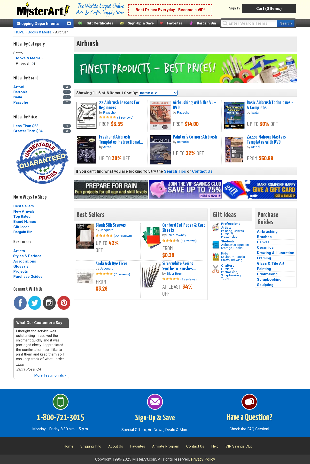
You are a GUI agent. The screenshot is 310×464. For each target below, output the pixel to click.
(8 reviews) (188, 241)
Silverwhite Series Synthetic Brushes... (179, 266)
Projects (20, 271)
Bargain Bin (206, 23)
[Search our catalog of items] (285, 23)
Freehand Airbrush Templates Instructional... (121, 140)
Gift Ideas (21, 227)
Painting (226, 231)
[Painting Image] (215, 227)
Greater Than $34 (28, 131)
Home (68, 446)
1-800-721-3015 (60, 417)
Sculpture (227, 257)
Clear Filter (43, 58)
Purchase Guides (27, 276)
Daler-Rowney (176, 235)
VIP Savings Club (239, 446)
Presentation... (231, 237)
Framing (264, 258)
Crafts (225, 260)
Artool (18, 87)
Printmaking (229, 272)
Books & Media (40, 32)
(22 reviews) (123, 236)
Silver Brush (174, 273)
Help (214, 446)
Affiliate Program (165, 446)
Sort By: (131, 93)
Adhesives (228, 245)
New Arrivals (24, 211)
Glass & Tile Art (270, 263)
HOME (19, 32)
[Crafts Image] (215, 257)
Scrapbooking (231, 275)
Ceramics (265, 247)
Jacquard (107, 230)
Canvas (239, 231)
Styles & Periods (27, 256)
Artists (19, 251)
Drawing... (238, 260)
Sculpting (265, 285)
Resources (22, 242)
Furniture (227, 234)
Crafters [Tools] (227, 265)
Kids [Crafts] (224, 253)
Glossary (21, 266)
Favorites (175, 23)
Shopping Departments (38, 23)
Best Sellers (23, 206)
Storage (226, 248)
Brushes (243, 245)
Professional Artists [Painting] (231, 225)
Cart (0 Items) (269, 8)
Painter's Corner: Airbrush (195, 137)
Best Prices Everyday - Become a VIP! (170, 10)
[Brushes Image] (215, 244)
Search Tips (175, 171)
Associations (24, 261)
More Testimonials (50, 375)
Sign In (234, 8)
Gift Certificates (100, 23)
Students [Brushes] (228, 241)
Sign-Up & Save (141, 23)
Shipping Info (90, 446)
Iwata (17, 97)
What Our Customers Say (39, 322)
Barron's (20, 92)
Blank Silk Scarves (111, 225)
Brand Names (24, 221)
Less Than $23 (26, 126)
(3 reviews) (125, 117)
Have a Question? (249, 417)
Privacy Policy (203, 459)
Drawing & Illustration (275, 253)
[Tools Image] (215, 269)
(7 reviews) (122, 274)
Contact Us (202, 171)
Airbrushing (267, 231)
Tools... (226, 278)
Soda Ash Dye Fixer (111, 263)
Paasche (20, 102)
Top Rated (22, 216)
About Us (115, 446)
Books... (239, 248)
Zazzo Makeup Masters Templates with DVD (266, 140)
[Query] (249, 23)
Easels (240, 257)
